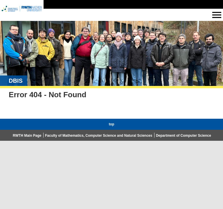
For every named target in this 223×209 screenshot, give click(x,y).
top (111, 124)
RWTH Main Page (27, 136)
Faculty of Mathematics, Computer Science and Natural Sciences (98, 136)
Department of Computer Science (183, 136)
